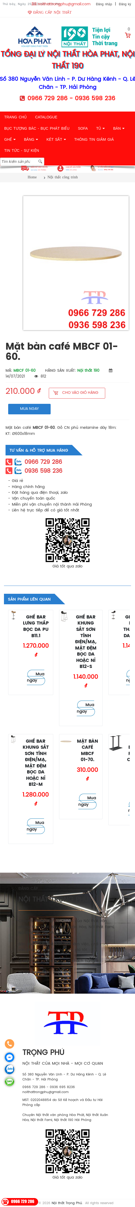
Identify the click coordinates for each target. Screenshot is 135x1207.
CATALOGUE (46, 117)
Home (32, 177)
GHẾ (10, 139)
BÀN (118, 128)
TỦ (100, 128)
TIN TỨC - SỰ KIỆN (21, 150)
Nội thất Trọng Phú (67, 1203)
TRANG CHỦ (15, 117)
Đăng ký (125, 4)
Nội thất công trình (62, 177)
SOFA (83, 128)
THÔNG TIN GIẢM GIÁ (94, 139)
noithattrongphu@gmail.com (64, 4)
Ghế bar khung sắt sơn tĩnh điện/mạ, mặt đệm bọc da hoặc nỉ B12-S (86, 642)
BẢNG (31, 139)
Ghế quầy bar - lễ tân (13, 634)
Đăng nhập (104, 4)
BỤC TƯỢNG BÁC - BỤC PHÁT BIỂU (36, 128)
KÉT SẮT (56, 139)
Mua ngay (36, 677)
